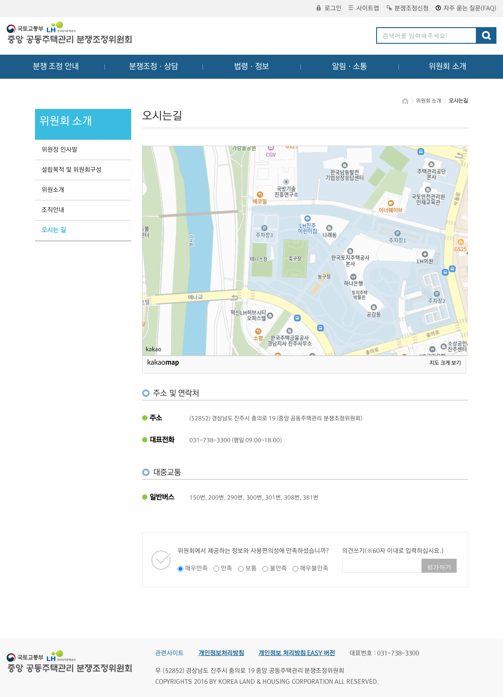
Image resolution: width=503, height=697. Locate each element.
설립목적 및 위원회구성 (71, 169)
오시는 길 (54, 230)
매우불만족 (314, 568)
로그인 (329, 8)
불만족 (278, 568)
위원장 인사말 (59, 149)
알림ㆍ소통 (349, 66)
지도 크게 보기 (445, 363)
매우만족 (196, 568)
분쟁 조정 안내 (56, 66)
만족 (226, 568)
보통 (251, 568)
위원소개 (53, 189)
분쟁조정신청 (408, 8)
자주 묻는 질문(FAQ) (466, 8)
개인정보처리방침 (221, 653)
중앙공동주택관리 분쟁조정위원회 (70, 33)
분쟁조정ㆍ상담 (153, 66)
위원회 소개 (448, 66)
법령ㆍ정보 (251, 66)
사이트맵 (364, 8)
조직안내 (53, 210)
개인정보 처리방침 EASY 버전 (296, 653)
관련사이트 (169, 653)
